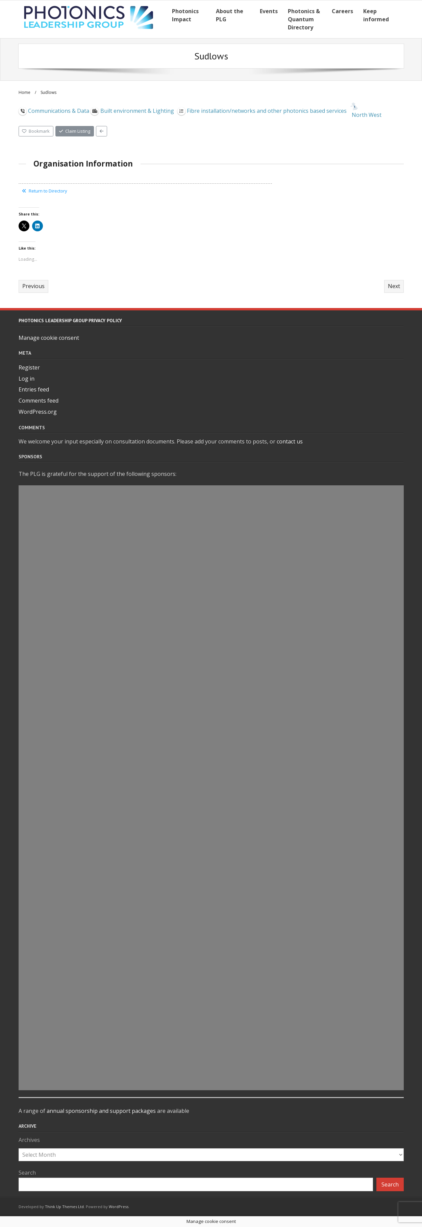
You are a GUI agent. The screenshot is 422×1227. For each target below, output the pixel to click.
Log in (26, 378)
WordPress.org (38, 411)
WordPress (118, 1206)
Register (29, 367)
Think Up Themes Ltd (64, 1206)
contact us (290, 441)
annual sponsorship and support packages (101, 1111)
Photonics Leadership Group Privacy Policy (70, 320)
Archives (29, 1140)
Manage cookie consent (49, 337)
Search (27, 1172)
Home (24, 92)
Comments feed (38, 400)
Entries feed (34, 389)
